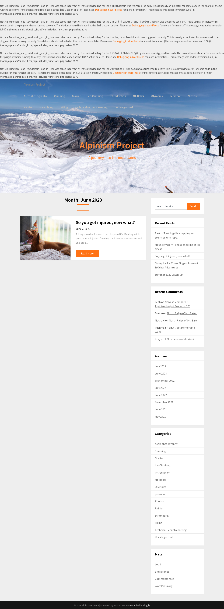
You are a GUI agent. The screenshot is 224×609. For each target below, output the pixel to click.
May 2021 (160, 416)
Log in (158, 564)
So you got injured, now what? (105, 222)
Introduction (117, 95)
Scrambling (46, 107)
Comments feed (164, 578)
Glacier (75, 95)
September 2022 (164, 380)
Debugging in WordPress (108, 9)
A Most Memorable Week (179, 339)
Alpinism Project (36, 84)
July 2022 (160, 387)
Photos (190, 95)
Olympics (155, 95)
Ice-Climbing (94, 95)
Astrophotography (35, 95)
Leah (158, 301)
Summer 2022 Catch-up (169, 274)
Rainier (28, 107)
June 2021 (161, 409)
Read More (87, 253)
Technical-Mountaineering (90, 107)
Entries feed (162, 571)
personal (173, 95)
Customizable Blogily (139, 605)
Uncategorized (122, 107)
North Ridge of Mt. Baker (182, 313)
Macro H (160, 320)
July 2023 (160, 366)
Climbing (58, 95)
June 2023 (161, 373)
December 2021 (164, 402)
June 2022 (161, 395)
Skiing (63, 107)
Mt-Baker (137, 95)
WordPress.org (164, 585)
